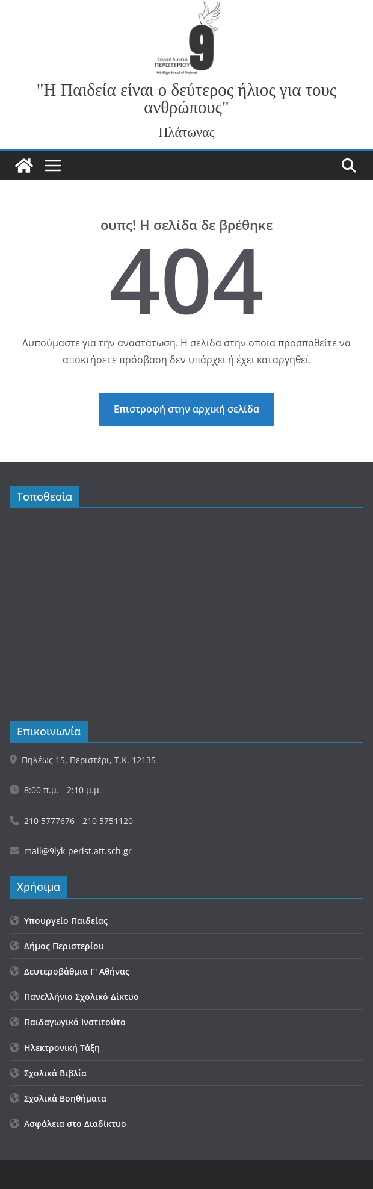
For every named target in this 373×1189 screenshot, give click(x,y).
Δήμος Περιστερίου (57, 946)
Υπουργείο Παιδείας (59, 920)
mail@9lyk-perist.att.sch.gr (78, 851)
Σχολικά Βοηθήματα (58, 1098)
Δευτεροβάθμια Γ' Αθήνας (69, 971)
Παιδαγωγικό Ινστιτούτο (68, 1022)
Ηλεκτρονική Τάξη (55, 1047)
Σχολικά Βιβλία (48, 1073)
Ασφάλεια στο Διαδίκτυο (68, 1123)
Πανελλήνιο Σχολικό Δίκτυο (74, 996)
